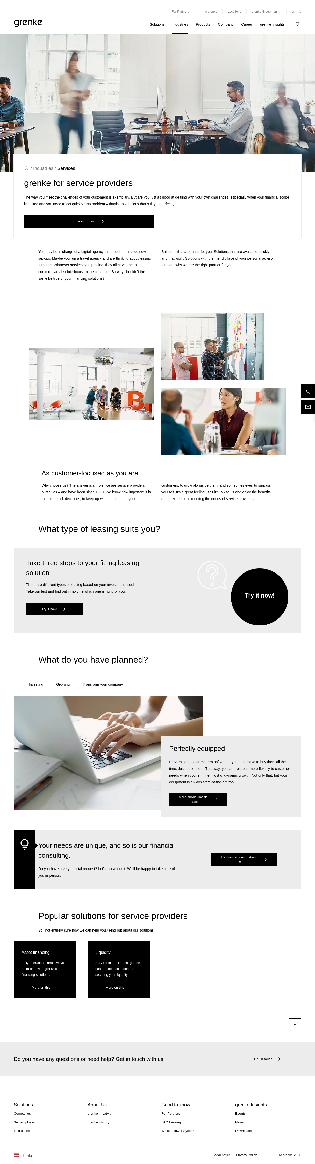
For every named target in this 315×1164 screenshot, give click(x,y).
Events (240, 1113)
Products (203, 24)
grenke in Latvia (99, 1113)
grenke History (98, 1122)
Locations (234, 11)
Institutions (22, 1131)
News (239, 1122)
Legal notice (221, 1155)
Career (246, 24)
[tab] (36, 684)
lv (300, 11)
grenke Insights (272, 24)
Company (225, 24)
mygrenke (210, 11)
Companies (22, 1113)
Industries (180, 24)
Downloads (243, 1131)
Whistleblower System (178, 1131)
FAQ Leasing (171, 1122)
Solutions (157, 24)
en (293, 11)
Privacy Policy (246, 1155)
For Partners (170, 1113)
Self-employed (24, 1122)
